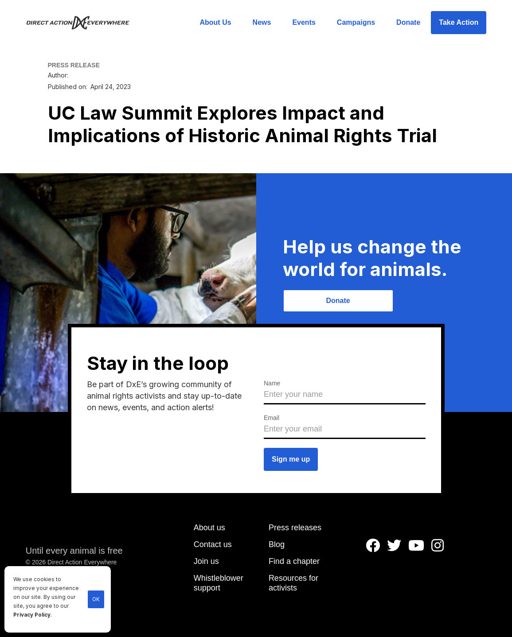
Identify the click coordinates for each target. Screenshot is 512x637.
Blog (277, 544)
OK (96, 599)
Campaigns (356, 22)
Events (303, 22)
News (262, 22)
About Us (215, 22)
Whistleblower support (218, 583)
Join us (206, 561)
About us (209, 527)
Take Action (458, 22)
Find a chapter (294, 561)
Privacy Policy (32, 615)
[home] (83, 22)
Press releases (295, 527)
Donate (408, 22)
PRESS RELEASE (74, 65)
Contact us (213, 544)
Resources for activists (293, 583)
